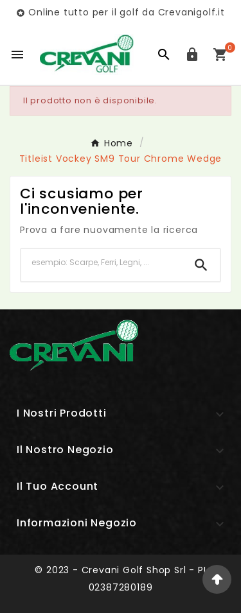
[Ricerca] (102, 262)
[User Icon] (192, 54)
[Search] (201, 265)
